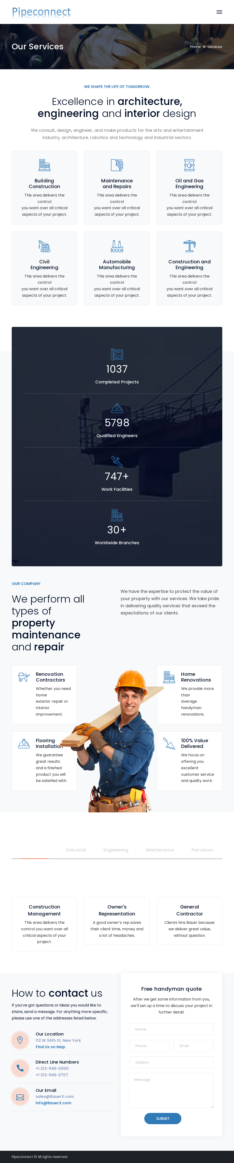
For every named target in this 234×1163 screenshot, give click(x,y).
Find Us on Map (50, 1047)
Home (195, 46)
